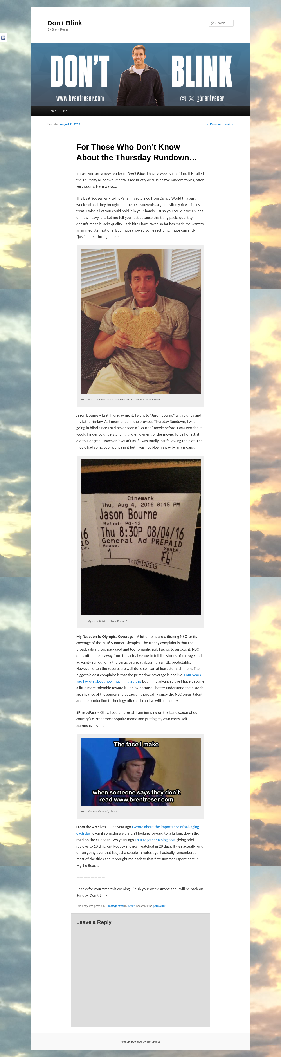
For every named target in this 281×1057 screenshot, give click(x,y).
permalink (159, 906)
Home (52, 111)
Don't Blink (64, 23)
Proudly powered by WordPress (140, 1041)
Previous (214, 124)
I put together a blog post (155, 839)
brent (131, 906)
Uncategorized (115, 906)
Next (229, 124)
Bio (65, 111)
